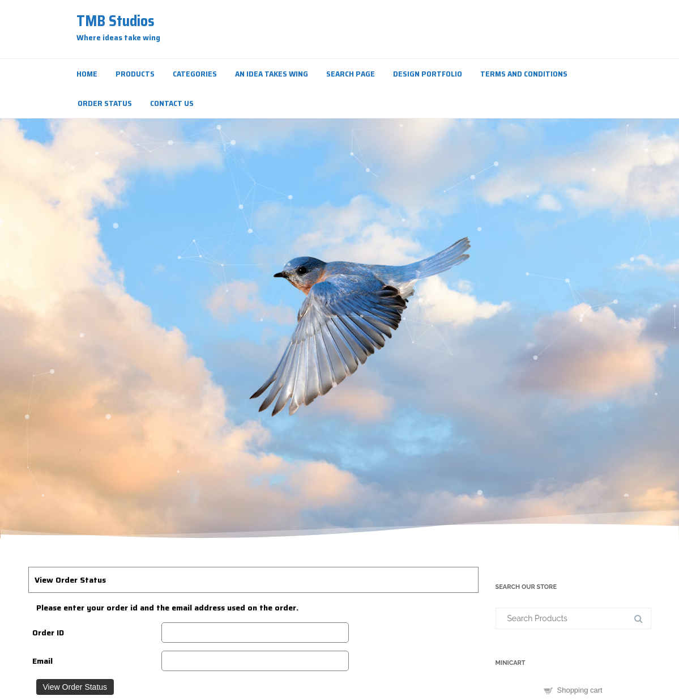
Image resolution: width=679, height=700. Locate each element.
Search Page (350, 73)
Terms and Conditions (523, 73)
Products (135, 73)
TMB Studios (115, 20)
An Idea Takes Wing (271, 73)
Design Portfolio (427, 73)
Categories (195, 73)
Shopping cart (580, 690)
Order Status (105, 103)
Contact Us (172, 103)
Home (86, 73)
